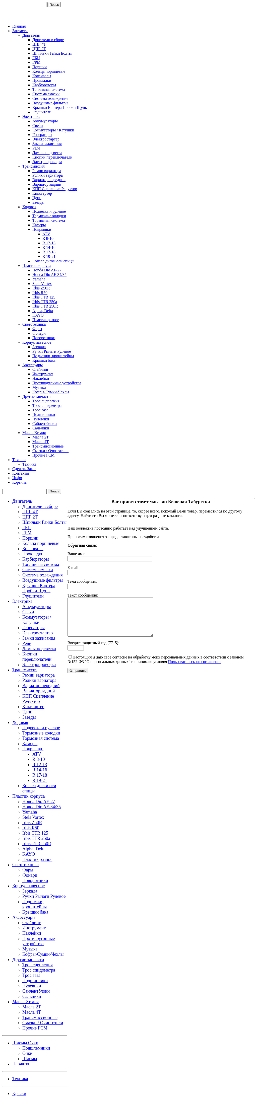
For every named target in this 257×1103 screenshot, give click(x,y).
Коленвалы (41, 76)
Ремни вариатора (46, 171)
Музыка (39, 387)
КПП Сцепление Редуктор (54, 189)
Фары (37, 329)
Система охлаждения (50, 98)
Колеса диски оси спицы (53, 261)
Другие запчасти (36, 396)
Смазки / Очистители (50, 451)
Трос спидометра (46, 405)
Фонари (39, 333)
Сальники (40, 428)
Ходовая (29, 207)
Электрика (31, 116)
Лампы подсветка (47, 153)
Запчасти (20, 31)
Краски (19, 1093)
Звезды (38, 202)
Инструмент (42, 374)
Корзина (19, 482)
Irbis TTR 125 (43, 297)
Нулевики (40, 419)
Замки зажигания (47, 143)
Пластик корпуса (36, 265)
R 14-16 (48, 247)
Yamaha (38, 279)
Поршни (39, 67)
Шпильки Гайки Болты (52, 53)
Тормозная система (48, 220)
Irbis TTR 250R (45, 306)
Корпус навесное (36, 342)
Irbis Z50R (41, 288)
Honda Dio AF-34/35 (49, 274)
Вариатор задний (46, 184)
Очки (27, 1053)
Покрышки (41, 229)
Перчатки (21, 1063)
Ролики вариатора (47, 175)
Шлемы (29, 1058)
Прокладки (41, 80)
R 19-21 (48, 256)
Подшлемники (36, 1048)
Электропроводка (47, 162)
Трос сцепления (45, 401)
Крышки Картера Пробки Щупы (60, 107)
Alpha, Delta (42, 311)
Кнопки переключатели (52, 157)
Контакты (20, 473)
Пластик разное (45, 320)
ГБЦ (36, 58)
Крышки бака (43, 360)
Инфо (17, 478)
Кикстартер (42, 193)
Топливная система (48, 89)
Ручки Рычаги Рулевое (51, 351)
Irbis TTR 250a (44, 302)
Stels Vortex (42, 283)
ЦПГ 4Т (39, 44)
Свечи (37, 125)
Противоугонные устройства (56, 383)
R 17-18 (48, 252)
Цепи (36, 198)
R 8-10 (47, 238)
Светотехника (34, 324)
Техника (19, 460)
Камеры (39, 225)
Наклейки (40, 378)
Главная (19, 26)
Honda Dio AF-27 (46, 270)
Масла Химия (34, 432)
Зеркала (39, 347)
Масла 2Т (40, 437)
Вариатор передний (49, 180)
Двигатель (31, 35)
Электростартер (45, 139)
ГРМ (36, 62)
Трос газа (40, 410)
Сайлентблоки (44, 423)
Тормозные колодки (49, 216)
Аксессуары (32, 365)
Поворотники (43, 338)
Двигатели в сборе (48, 40)
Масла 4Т (40, 441)
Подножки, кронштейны (53, 356)
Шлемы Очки (25, 1042)
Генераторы (42, 134)
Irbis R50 (39, 292)
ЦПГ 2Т (39, 49)
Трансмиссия (33, 166)
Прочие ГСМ (43, 455)
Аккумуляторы (45, 121)
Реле (36, 148)
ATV (46, 234)
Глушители (41, 112)
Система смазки (45, 94)
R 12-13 (48, 243)
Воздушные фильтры (50, 103)
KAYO (38, 315)
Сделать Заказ (24, 469)
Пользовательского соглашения (194, 669)
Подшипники (43, 414)
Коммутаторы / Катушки (53, 130)
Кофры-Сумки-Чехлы (50, 392)
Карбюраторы (44, 85)
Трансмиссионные (47, 446)
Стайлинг (40, 369)
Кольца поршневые (48, 71)
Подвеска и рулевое (49, 211)
